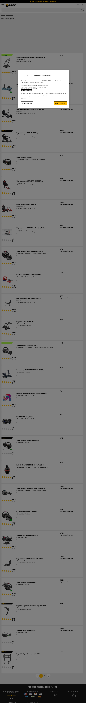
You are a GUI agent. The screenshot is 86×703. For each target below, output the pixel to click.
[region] (43, 89)
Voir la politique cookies (26, 90)
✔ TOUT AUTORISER (60, 103)
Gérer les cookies (27, 103)
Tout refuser (27, 76)
